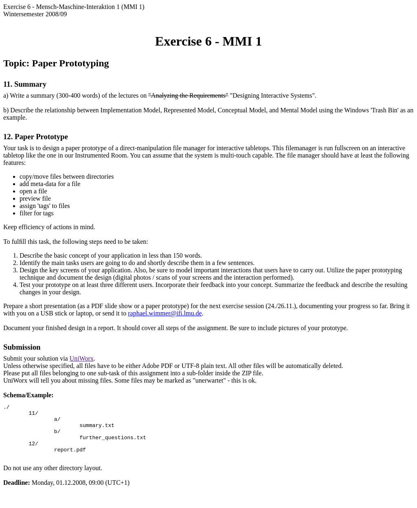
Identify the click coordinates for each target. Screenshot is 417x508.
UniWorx (82, 358)
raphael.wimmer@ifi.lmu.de (165, 313)
